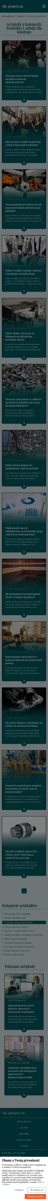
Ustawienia (19, 1190)
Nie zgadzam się (37, 1190)
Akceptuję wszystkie (35, 1197)
